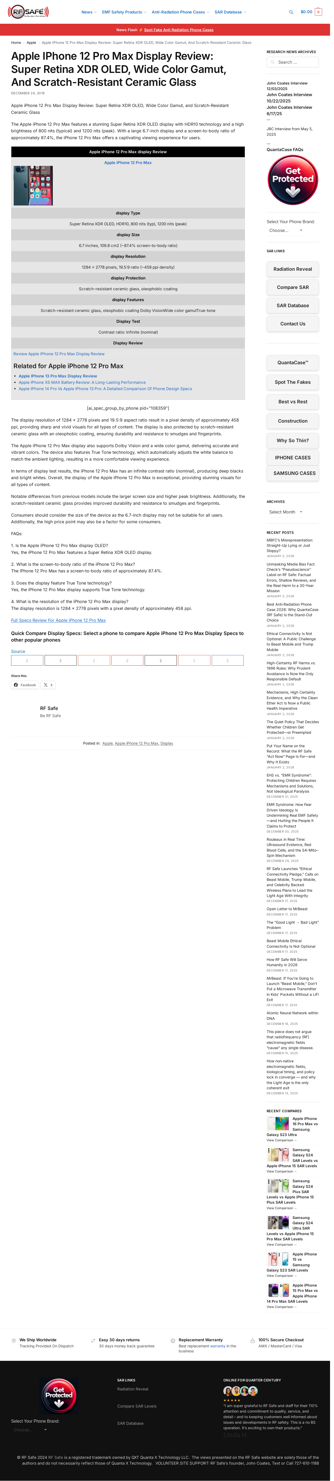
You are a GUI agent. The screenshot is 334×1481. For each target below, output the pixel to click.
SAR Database (293, 305)
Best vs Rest (293, 401)
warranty (217, 1346)
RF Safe (49, 708)
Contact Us (292, 323)
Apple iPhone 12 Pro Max (128, 162)
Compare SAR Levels (137, 1406)
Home (16, 42)
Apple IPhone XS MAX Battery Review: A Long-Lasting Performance (82, 382)
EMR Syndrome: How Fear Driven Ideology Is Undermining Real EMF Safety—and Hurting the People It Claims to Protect (292, 815)
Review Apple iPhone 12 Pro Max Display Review (59, 353)
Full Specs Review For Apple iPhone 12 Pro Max (58, 620)
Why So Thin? (293, 440)
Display (167, 743)
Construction (293, 421)
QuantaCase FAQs (285, 149)
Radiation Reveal (293, 269)
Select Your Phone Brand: (291, 221)
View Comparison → (282, 1140)
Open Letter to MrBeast (287, 909)
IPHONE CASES (293, 457)
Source (18, 651)
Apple (31, 42)
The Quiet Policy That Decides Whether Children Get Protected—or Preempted (293, 727)
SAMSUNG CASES (295, 473)
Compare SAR (293, 287)
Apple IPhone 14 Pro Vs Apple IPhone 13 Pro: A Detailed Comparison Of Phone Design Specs (105, 388)
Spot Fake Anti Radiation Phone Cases (179, 29)
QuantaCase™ (292, 362)
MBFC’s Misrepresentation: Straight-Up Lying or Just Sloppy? (290, 545)
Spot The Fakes (293, 382)
